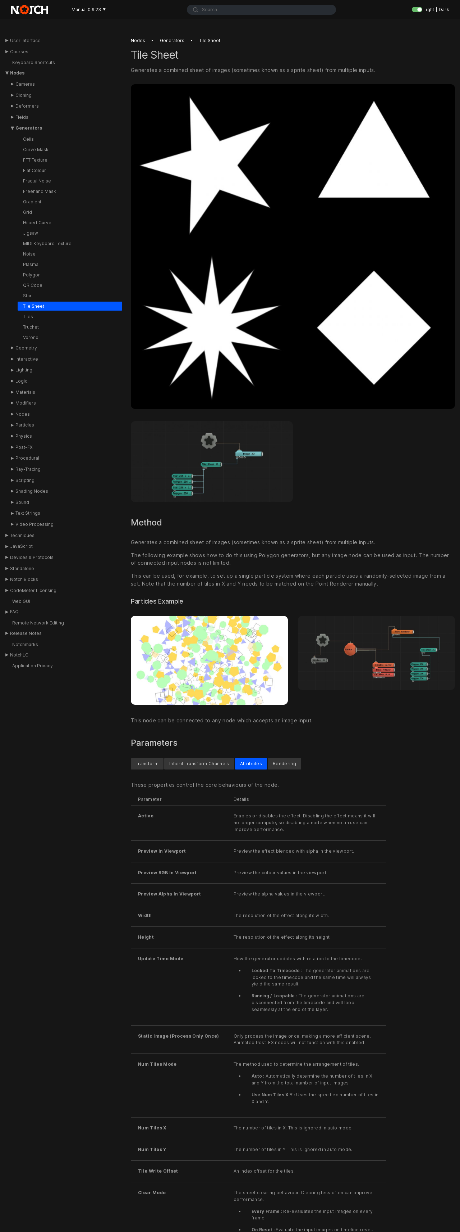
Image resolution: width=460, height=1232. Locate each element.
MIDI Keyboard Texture (47, 243)
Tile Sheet (33, 306)
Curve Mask (36, 149)
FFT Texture (35, 160)
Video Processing (34, 524)
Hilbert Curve (37, 222)
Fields (21, 117)
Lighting (23, 370)
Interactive (26, 359)
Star (27, 295)
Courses (19, 51)
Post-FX (24, 447)
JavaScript (21, 546)
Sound (22, 502)
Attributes (251, 763)
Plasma (30, 264)
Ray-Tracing (28, 469)
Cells (28, 139)
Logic (21, 381)
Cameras (25, 84)
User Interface (25, 40)
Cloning (23, 95)
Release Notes (26, 633)
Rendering (284, 763)
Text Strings (27, 513)
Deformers (27, 106)
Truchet (31, 327)
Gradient (32, 201)
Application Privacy (32, 665)
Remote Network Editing (38, 623)
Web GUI (21, 601)
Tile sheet (209, 40)
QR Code (32, 285)
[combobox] (261, 10)
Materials (25, 392)
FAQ (14, 611)
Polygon (32, 274)
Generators (28, 128)
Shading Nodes (31, 491)
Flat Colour (34, 170)
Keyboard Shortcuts (33, 62)
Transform (147, 763)
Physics (23, 436)
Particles (24, 425)
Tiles (28, 316)
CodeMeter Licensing (33, 590)
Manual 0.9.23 (89, 9)
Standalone (22, 568)
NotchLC (19, 655)
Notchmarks (25, 644)
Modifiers (25, 403)
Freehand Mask (39, 191)
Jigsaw (30, 233)
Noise (29, 254)
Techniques (22, 535)
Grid (27, 212)
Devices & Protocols (32, 557)
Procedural (27, 458)
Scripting (24, 480)
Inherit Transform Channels (199, 763)
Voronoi (31, 337)
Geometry (26, 348)
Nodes (17, 73)
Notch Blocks (24, 579)
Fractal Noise (37, 181)
